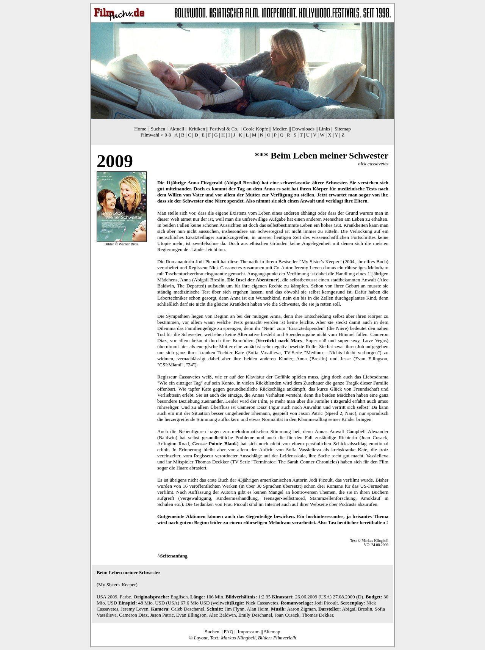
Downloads (303, 129)
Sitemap (343, 129)
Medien (280, 129)
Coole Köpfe (255, 129)
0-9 (167, 135)
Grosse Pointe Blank (214, 443)
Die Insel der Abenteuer (252, 280)
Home (140, 129)
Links (324, 129)
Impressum (249, 631)
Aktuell (176, 129)
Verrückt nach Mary (279, 340)
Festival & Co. (224, 129)
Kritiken (197, 129)
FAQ (228, 631)
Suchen (158, 129)
